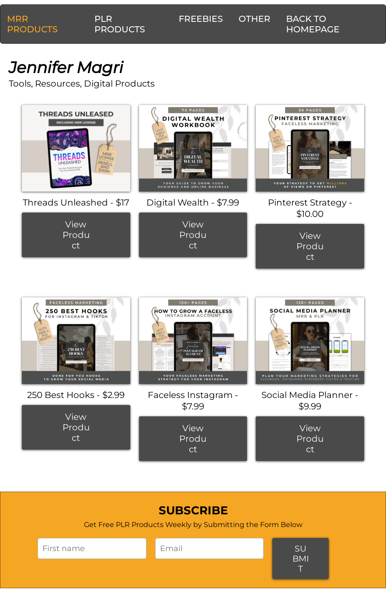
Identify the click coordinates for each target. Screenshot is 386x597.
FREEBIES (201, 19)
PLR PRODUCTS (119, 24)
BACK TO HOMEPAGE (312, 24)
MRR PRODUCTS (32, 24)
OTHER (255, 19)
